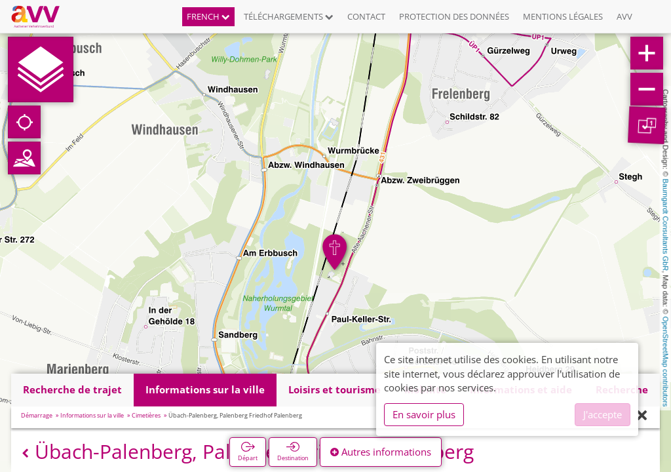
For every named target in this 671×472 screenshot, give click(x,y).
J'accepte (602, 414)
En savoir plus (424, 414)
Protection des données (454, 16)
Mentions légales (563, 16)
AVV (624, 16)
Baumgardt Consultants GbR (666, 225)
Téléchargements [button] (289, 16)
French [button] (208, 16)
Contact (366, 16)
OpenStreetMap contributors (666, 361)
